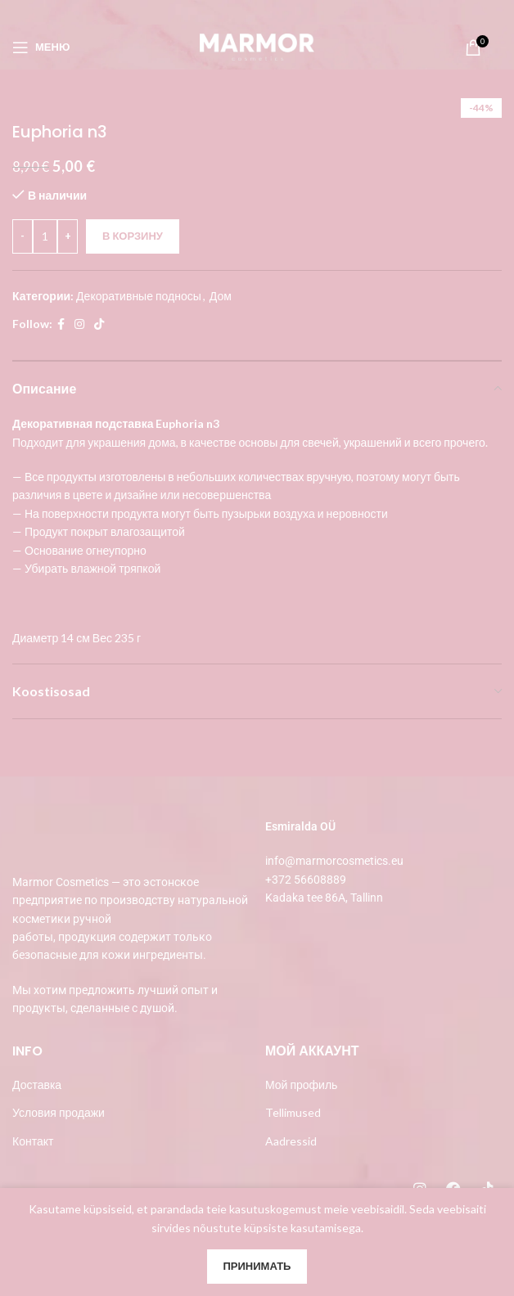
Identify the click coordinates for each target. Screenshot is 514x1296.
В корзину (132, 234)
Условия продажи (58, 1112)
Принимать (257, 1265)
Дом (221, 295)
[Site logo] (257, 45)
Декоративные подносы (138, 295)
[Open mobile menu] (41, 47)
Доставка (36, 1084)
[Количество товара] (45, 235)
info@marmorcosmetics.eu (334, 860)
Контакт (32, 1141)
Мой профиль (301, 1084)
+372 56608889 (305, 879)
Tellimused (293, 1112)
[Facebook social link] (61, 324)
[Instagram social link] (79, 324)
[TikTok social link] (99, 324)
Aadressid (291, 1141)
